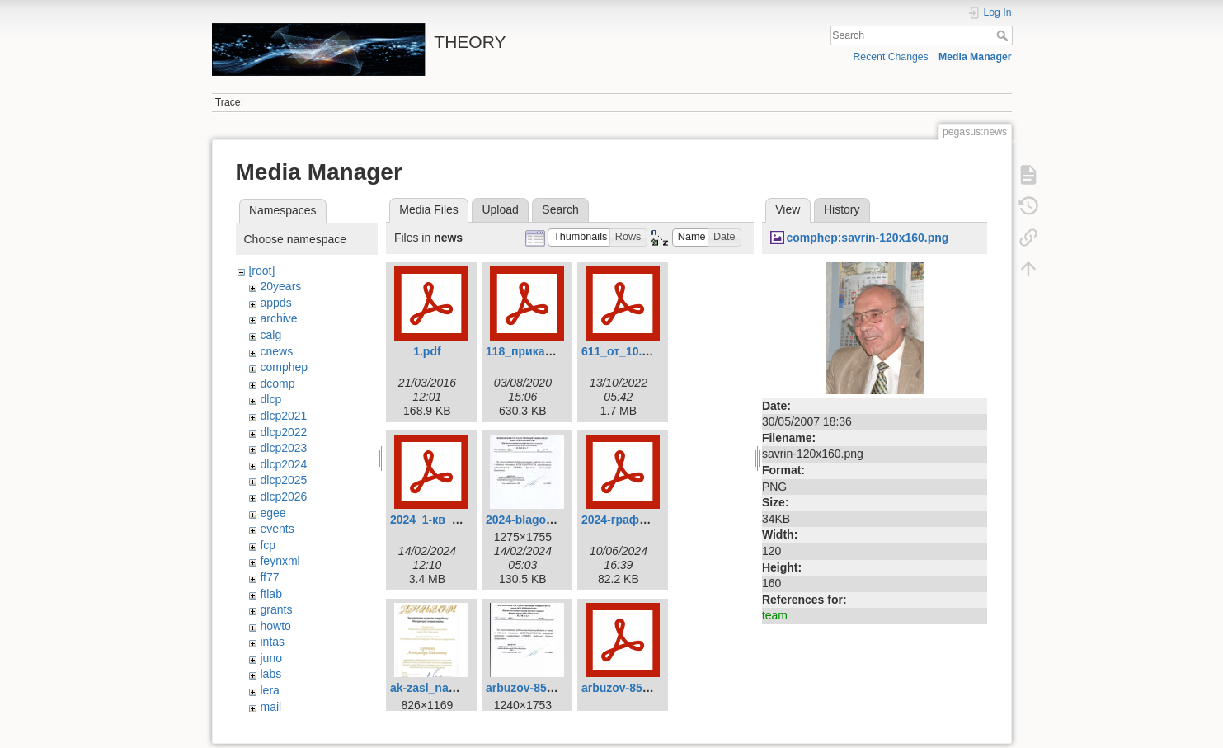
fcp (267, 545)
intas (272, 641)
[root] (261, 270)
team (775, 615)
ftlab (270, 593)
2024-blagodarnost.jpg (547, 519)
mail (270, 706)
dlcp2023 (283, 447)
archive (278, 318)
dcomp (277, 383)
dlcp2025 (283, 480)
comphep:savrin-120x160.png (867, 237)
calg (270, 334)
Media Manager (975, 57)
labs (270, 673)
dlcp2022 (283, 432)
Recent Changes (890, 57)
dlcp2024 (283, 464)
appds (275, 302)
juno (270, 658)
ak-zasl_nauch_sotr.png (455, 687)
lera (269, 690)
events (277, 528)
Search (1004, 35)
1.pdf (426, 351)
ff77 (269, 577)
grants (276, 609)
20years (280, 286)
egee (272, 513)
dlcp (270, 399)
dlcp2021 (283, 415)
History (842, 209)
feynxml (279, 560)
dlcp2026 (283, 496)
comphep (284, 367)
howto (275, 626)
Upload (500, 209)
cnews (276, 351)
